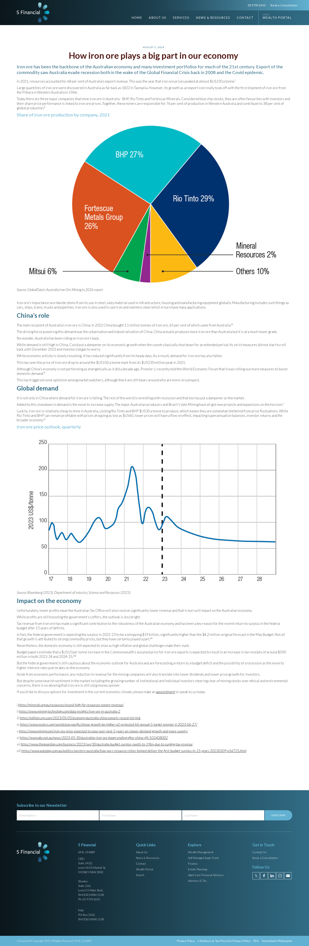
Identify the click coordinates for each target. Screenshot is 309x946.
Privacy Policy (186, 941)
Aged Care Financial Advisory (206, 875)
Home (136, 17)
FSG (256, 941)
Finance (193, 863)
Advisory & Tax (197, 880)
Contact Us (259, 852)
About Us (142, 852)
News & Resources (147, 858)
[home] (33, 12)
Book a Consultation (284, 5)
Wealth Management (200, 852)
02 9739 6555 (257, 5)
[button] (154, 17)
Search (140, 875)
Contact (245, 17)
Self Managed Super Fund (203, 858)
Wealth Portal (277, 17)
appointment (165, 692)
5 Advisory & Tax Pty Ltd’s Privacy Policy (224, 941)
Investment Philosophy (277, 941)
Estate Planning (197, 869)
